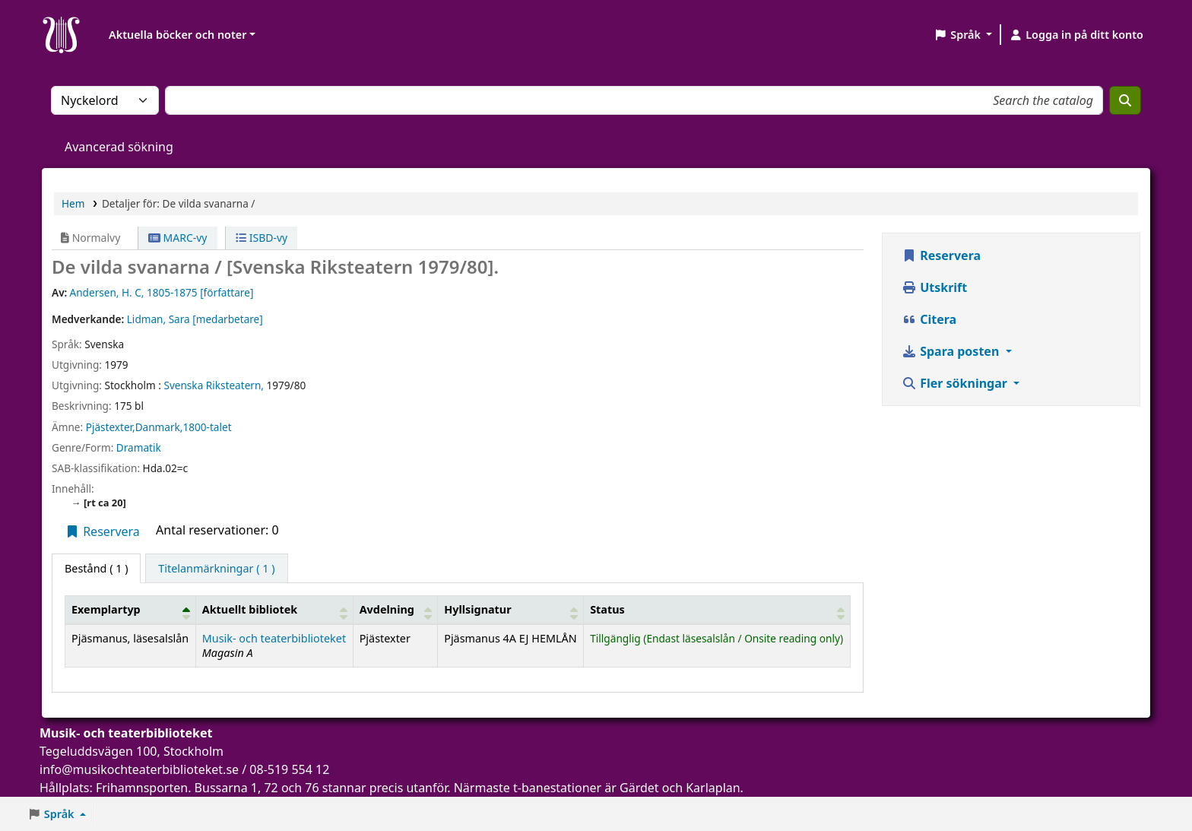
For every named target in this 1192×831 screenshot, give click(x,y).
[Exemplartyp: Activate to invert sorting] (130, 609)
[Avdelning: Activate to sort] (395, 609)
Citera (929, 319)
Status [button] (607, 609)
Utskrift (934, 287)
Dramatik (138, 447)
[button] (962, 35)
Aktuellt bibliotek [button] (249, 609)
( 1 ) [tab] (96, 568)
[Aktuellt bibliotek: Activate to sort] (274, 609)
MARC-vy (178, 237)
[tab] (216, 568)
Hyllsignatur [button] (477, 609)
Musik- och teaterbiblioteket (274, 638)
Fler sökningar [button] (956, 383)
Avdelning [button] (387, 609)
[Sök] (1125, 100)
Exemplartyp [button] (106, 609)
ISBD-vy (261, 237)
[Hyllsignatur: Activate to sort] (511, 609)
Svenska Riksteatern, (213, 385)
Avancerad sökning (119, 146)
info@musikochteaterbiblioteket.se (139, 769)
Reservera (102, 531)
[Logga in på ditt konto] (1076, 35)
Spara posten (952, 351)
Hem (73, 203)
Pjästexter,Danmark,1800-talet (159, 427)
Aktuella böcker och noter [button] (177, 34)
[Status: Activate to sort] (717, 609)
